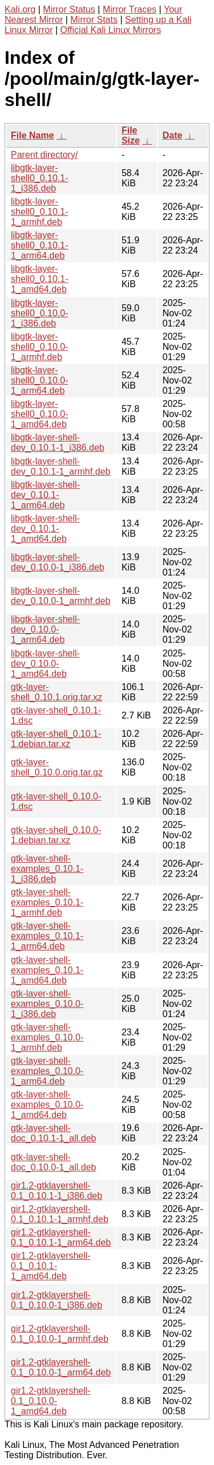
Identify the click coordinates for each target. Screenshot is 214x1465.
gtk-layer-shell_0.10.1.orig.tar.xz (56, 692)
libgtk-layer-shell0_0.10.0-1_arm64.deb (39, 380)
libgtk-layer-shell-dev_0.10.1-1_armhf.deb (60, 466)
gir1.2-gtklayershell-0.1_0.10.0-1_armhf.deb (59, 1334)
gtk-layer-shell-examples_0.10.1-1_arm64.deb (47, 936)
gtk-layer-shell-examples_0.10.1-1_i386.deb (47, 869)
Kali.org (20, 9)
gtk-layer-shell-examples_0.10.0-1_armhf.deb (47, 1037)
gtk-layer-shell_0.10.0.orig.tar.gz (57, 767)
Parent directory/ (44, 155)
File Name (32, 135)
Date (173, 135)
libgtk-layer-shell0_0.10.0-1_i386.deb (39, 313)
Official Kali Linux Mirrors (110, 30)
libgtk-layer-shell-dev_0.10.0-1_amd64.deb (45, 663)
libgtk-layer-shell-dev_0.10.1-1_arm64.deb (45, 495)
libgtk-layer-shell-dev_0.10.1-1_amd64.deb (45, 528)
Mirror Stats (94, 20)
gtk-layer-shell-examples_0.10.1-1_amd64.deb (47, 970)
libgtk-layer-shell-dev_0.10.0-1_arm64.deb (45, 629)
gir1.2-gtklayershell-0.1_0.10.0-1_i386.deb (56, 1300)
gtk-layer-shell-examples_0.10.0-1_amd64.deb (47, 1104)
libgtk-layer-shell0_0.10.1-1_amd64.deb (39, 279)
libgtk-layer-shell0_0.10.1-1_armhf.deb (39, 212)
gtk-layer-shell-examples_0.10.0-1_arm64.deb (47, 1071)
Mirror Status (69, 9)
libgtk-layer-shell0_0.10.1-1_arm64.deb (39, 245)
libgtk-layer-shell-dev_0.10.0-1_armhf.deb (60, 596)
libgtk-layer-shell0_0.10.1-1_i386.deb (39, 178)
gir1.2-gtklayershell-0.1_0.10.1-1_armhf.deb (59, 1214)
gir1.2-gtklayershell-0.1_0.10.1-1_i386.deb (56, 1191)
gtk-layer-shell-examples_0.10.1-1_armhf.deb (47, 902)
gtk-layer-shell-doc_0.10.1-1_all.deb (53, 1133)
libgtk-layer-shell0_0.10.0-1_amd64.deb (39, 414)
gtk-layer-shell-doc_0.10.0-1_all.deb (53, 1162)
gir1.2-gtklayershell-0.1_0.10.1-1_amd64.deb (51, 1266)
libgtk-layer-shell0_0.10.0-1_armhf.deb (39, 347)
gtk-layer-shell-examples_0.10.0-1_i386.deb (47, 1004)
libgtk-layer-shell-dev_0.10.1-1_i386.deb (57, 442)
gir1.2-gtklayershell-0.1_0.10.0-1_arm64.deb (61, 1367)
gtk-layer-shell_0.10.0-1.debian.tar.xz (56, 835)
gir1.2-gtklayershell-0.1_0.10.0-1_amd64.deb (51, 1401)
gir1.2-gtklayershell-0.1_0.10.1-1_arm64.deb (61, 1237)
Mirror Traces (129, 9)
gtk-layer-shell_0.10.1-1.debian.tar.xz (56, 739)
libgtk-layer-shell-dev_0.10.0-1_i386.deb (57, 562)
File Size (131, 135)
